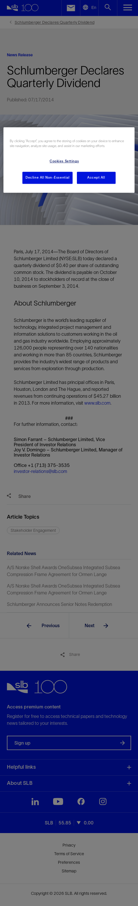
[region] (69, 160)
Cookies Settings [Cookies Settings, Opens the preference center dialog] (64, 161)
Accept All (96, 177)
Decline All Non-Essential (47, 177)
